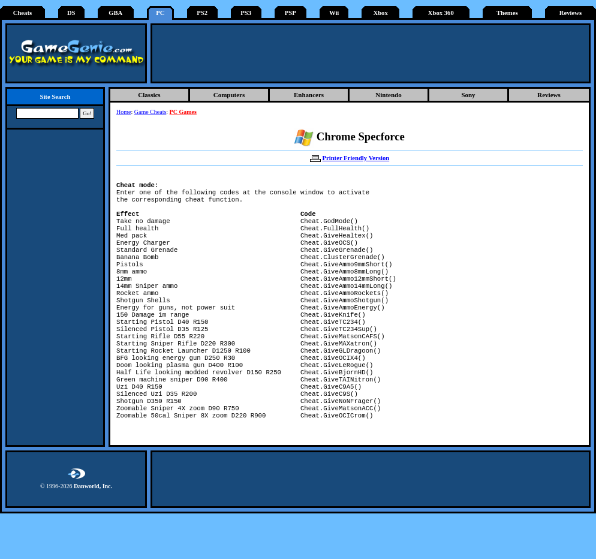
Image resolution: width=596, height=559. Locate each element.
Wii (334, 13)
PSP (290, 13)
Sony (468, 94)
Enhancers (309, 94)
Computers (229, 94)
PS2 (202, 13)
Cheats (22, 13)
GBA (115, 13)
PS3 (245, 13)
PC (160, 13)
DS (71, 13)
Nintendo (388, 94)
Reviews (570, 13)
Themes (507, 13)
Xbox (380, 13)
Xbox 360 (441, 13)
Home (123, 112)
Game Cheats (150, 112)
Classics (149, 94)
